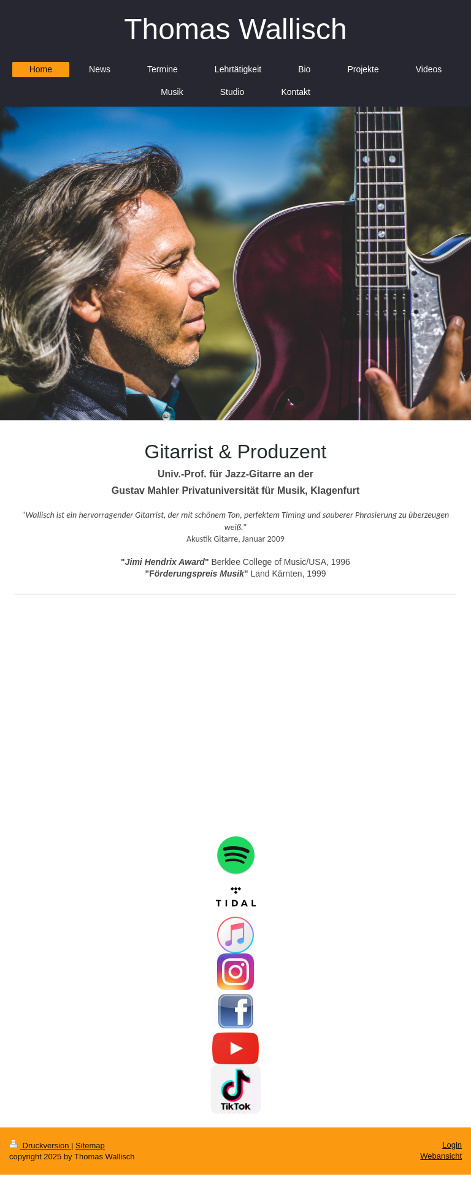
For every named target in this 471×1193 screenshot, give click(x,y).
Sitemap (90, 1145)
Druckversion (40, 1145)
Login (452, 1144)
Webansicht (441, 1156)
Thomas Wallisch (235, 29)
